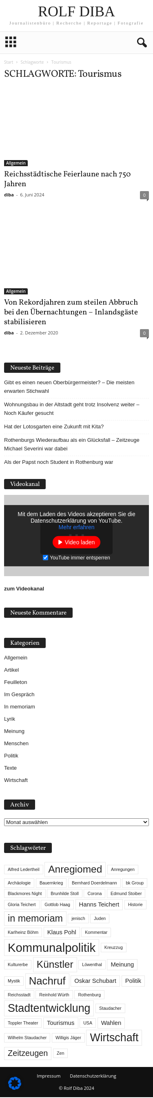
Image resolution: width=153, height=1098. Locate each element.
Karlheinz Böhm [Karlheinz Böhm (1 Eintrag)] (23, 933)
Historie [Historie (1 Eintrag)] (135, 905)
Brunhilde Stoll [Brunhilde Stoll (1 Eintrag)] (65, 894)
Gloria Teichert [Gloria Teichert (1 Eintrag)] (22, 905)
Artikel (11, 671)
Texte (10, 769)
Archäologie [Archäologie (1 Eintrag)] (19, 883)
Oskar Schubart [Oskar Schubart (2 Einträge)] (95, 981)
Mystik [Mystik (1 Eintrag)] (14, 981)
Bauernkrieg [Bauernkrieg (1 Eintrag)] (51, 883)
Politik (11, 756)
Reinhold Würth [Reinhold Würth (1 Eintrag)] (54, 995)
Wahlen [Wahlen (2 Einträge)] (111, 1023)
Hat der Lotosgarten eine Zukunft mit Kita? (54, 427)
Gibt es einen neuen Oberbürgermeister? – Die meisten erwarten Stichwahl (69, 387)
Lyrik (9, 720)
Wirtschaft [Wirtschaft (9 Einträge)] (114, 1038)
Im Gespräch (19, 695)
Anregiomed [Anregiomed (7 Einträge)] (75, 869)
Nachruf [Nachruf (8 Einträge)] (47, 981)
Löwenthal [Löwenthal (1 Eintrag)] (92, 965)
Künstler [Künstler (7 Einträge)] (55, 965)
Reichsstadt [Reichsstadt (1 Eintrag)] (19, 995)
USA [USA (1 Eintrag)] (87, 1023)
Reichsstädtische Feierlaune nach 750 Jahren (67, 180)
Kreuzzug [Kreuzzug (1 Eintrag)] (113, 948)
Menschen (16, 744)
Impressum (48, 1077)
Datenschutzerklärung (93, 1077)
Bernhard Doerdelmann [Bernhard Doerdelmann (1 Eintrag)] (94, 883)
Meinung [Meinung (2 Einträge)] (122, 965)
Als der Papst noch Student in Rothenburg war (58, 463)
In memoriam (19, 707)
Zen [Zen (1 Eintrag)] (60, 1053)
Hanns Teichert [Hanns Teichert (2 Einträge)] (99, 905)
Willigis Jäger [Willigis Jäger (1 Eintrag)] (68, 1038)
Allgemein (16, 164)
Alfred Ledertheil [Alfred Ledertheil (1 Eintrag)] (24, 870)
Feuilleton (15, 683)
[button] (140, 43)
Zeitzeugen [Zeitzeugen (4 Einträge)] (28, 1053)
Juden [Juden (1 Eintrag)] (100, 919)
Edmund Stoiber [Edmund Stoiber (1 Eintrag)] (126, 894)
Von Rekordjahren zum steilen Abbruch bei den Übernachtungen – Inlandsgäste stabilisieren (71, 313)
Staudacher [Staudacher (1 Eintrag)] (110, 1009)
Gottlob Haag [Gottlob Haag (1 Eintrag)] (57, 905)
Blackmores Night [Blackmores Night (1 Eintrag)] (25, 894)
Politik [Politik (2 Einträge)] (133, 981)
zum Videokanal (24, 589)
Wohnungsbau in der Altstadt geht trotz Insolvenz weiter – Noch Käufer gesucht (71, 409)
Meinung (14, 732)
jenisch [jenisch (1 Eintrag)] (78, 919)
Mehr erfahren (77, 527)
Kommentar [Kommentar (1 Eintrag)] (96, 933)
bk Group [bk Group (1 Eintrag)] (135, 883)
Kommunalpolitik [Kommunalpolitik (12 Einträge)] (51, 948)
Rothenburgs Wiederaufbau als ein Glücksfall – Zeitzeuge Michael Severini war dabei (72, 445)
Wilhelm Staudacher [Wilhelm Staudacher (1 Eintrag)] (27, 1038)
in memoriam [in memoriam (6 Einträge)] (35, 919)
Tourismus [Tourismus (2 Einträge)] (60, 1023)
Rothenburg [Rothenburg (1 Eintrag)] (89, 995)
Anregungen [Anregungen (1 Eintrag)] (123, 870)
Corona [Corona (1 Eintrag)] (94, 894)
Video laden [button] (80, 542)
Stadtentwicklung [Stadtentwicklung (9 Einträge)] (49, 1009)
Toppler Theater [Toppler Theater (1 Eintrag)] (23, 1023)
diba (9, 195)
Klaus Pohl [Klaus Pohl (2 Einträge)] (61, 933)
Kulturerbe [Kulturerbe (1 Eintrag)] (18, 965)
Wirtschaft (16, 781)
